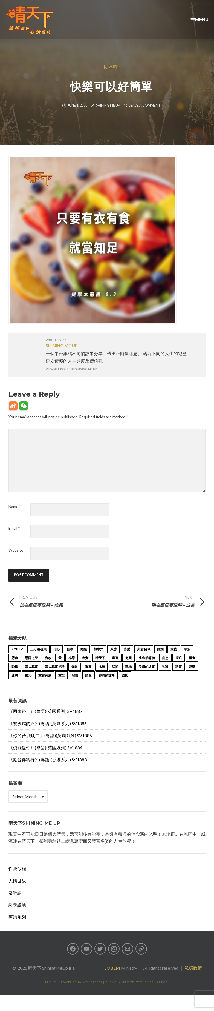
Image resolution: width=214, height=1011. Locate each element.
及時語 (114, 75)
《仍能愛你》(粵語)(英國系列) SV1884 (45, 756)
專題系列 (17, 925)
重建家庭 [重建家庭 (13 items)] (44, 684)
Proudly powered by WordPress (73, 991)
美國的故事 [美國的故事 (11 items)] (146, 675)
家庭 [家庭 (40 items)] (173, 658)
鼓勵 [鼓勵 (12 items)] (125, 684)
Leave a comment (145, 114)
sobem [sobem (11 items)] (17, 658)
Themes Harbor (154, 991)
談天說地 (17, 913)
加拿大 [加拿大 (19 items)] (98, 658)
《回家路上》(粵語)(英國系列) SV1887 (45, 719)
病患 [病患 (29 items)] (165, 667)
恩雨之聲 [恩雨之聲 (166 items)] (31, 667)
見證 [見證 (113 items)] (165, 675)
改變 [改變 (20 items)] (85, 667)
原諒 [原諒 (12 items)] (113, 658)
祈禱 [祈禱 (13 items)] (88, 675)
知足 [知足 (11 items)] (74, 675)
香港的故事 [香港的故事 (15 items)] (107, 684)
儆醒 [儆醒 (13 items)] (83, 658)
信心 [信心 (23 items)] (56, 658)
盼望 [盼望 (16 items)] (14, 675)
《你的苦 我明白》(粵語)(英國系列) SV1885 (50, 744)
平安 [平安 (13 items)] (187, 658)
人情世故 (17, 889)
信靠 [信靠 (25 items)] (70, 658)
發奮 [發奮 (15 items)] (192, 667)
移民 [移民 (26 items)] (115, 675)
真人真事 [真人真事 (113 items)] (31, 675)
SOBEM (112, 976)
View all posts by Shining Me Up (71, 378)
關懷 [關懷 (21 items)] (75, 684)
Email (14, 537)
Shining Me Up (108, 114)
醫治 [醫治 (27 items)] (28, 684)
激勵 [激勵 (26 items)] (128, 667)
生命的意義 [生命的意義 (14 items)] (147, 667)
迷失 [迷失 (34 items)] (14, 684)
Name (14, 515)
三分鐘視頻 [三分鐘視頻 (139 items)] (38, 658)
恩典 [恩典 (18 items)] (14, 667)
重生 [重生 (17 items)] (61, 684)
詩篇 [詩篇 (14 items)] (178, 675)
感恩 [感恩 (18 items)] (71, 667)
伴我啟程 (17, 877)
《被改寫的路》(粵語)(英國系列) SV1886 (47, 732)
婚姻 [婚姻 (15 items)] (160, 658)
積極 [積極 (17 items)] (128, 675)
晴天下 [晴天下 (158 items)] (100, 667)
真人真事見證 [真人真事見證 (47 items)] (55, 675)
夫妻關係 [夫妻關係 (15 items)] (143, 658)
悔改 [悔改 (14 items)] (48, 667)
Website (15, 559)
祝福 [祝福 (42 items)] (101, 675)
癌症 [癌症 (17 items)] (178, 667)
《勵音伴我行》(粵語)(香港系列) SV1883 (47, 768)
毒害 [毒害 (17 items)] (115, 667)
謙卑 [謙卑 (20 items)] (192, 675)
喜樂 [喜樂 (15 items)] (127, 658)
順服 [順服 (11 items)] (88, 684)
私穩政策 (193, 976)
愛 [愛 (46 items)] (60, 667)
